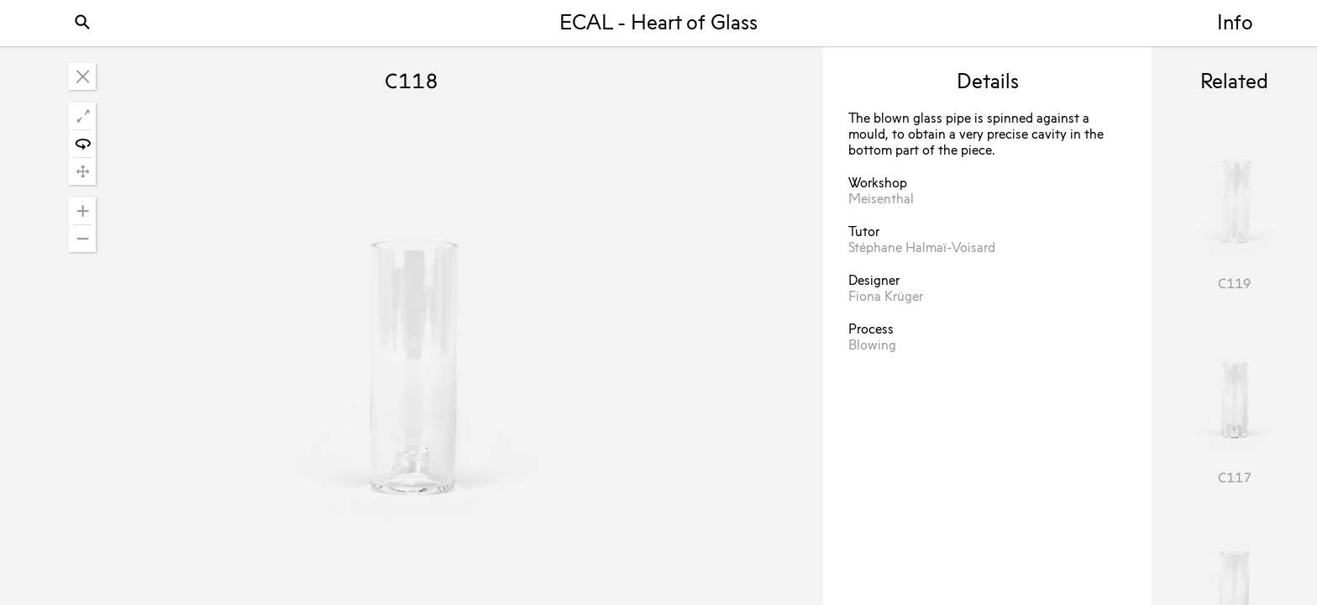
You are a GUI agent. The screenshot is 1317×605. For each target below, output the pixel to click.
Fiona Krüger (885, 297)
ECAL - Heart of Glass (658, 24)
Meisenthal (881, 200)
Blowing (872, 346)
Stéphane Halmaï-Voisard (921, 249)
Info (1235, 24)
